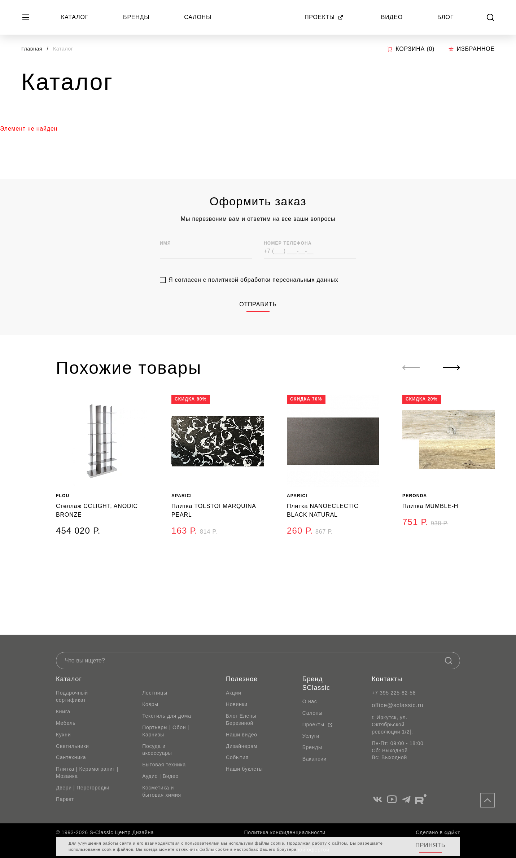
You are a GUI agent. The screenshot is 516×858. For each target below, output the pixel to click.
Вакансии (314, 759)
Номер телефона (288, 274)
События (237, 757)
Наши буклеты (244, 769)
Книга (63, 711)
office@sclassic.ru (397, 705)
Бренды (136, 17)
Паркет (65, 799)
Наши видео (241, 734)
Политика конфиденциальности (284, 832)
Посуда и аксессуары (157, 749)
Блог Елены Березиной (241, 719)
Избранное (471, 49)
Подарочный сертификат (72, 696)
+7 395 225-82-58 (394, 693)
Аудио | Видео (160, 776)
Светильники (72, 746)
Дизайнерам (241, 746)
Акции (233, 693)
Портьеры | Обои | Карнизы (165, 731)
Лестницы (154, 693)
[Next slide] (451, 367)
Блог (445, 17)
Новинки (237, 704)
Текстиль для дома (166, 716)
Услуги (310, 736)
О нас (309, 701)
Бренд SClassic (316, 683)
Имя (165, 274)
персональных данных (305, 311)
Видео (392, 17)
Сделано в (438, 832)
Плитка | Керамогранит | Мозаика (87, 772)
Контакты (387, 679)
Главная (31, 49)
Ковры (150, 704)
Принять (430, 845)
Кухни (63, 734)
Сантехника (71, 757)
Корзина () (410, 49)
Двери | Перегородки (82, 788)
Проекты (324, 17)
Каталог (74, 17)
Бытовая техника (164, 764)
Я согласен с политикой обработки (253, 311)
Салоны (197, 17)
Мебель (65, 723)
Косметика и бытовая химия (161, 791)
